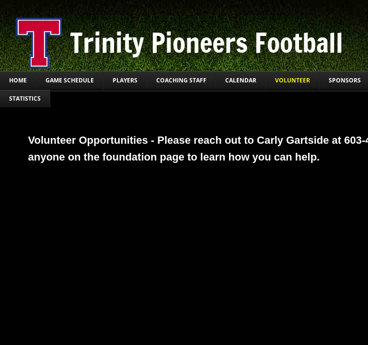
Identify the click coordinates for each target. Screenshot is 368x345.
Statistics (25, 98)
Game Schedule (70, 80)
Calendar (240, 80)
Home (18, 80)
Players (125, 80)
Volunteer (292, 80)
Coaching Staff (181, 80)
